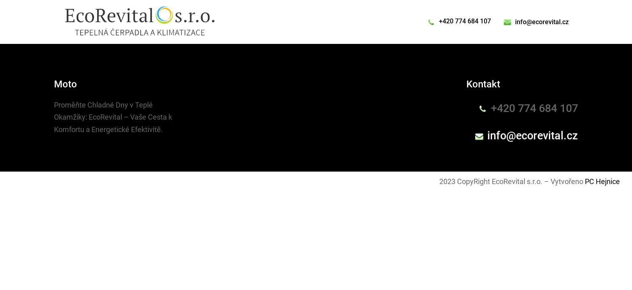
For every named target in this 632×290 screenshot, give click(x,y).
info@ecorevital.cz (542, 22)
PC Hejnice (602, 182)
